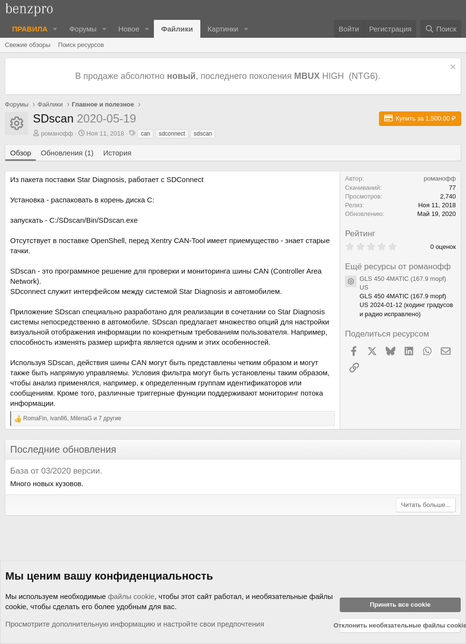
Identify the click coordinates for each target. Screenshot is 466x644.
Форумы (82, 29)
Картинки (223, 29)
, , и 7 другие (72, 418)
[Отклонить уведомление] (452, 68)
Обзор (20, 153)
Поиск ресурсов (81, 44)
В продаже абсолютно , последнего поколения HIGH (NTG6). (228, 76)
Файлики (177, 29)
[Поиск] (440, 29)
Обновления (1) (67, 153)
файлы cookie (131, 596)
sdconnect (172, 133)
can (145, 133)
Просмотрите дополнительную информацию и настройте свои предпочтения (134, 624)
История (117, 153)
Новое (128, 29)
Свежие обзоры (27, 44)
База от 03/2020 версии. (56, 470)
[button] (55, 29)
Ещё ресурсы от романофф (398, 266)
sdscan (203, 133)
